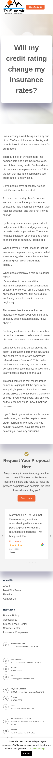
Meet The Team (12, 590)
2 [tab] (26, 563)
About (6, 586)
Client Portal (35, 7)
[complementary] (46, 751)
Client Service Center (15, 624)
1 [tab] (24, 563)
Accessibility (10, 619)
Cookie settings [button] (37, 748)
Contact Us (9, 598)
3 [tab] (29, 563)
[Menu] (48, 7)
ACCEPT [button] (26, 753)
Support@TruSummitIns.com (22, 679)
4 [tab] (32, 563)
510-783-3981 (16, 700)
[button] (26, 498)
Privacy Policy (11, 615)
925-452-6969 (16, 670)
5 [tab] (35, 563)
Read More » (15, 541)
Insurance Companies (15, 632)
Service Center (11, 628)
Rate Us (7, 594)
